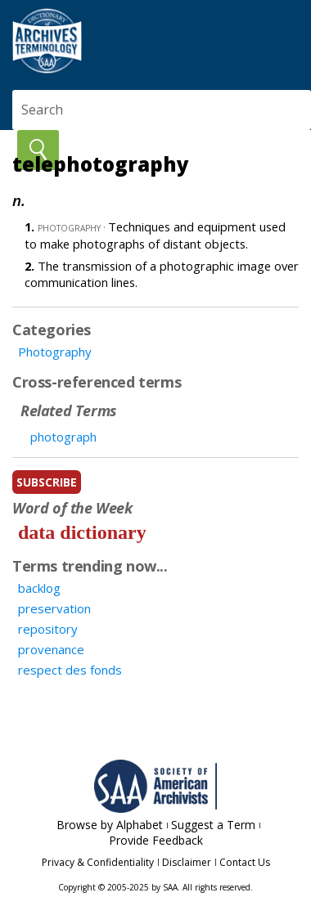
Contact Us (244, 862)
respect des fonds (70, 670)
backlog (39, 588)
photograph (63, 436)
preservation (54, 608)
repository (48, 629)
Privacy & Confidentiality (98, 862)
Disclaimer (186, 862)
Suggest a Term (213, 824)
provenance (51, 649)
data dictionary (82, 532)
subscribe (46, 482)
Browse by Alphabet (109, 824)
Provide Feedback (156, 840)
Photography (55, 351)
